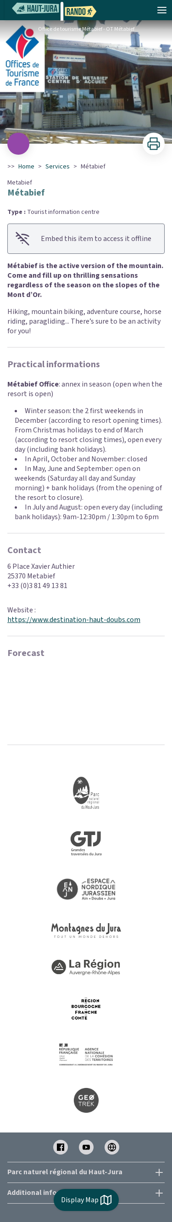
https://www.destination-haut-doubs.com (73, 620)
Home (26, 166)
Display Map (86, 1199)
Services (57, 166)
